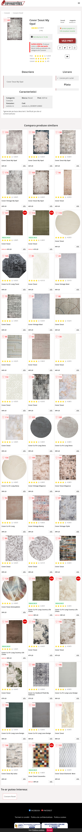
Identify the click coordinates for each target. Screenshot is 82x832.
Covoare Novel (18, 13)
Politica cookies (60, 817)
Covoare (7, 13)
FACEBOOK (34, 810)
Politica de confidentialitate (42, 817)
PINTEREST (46, 810)
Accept (49, 830)
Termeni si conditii (22, 817)
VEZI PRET (67, 40)
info (24, 166)
